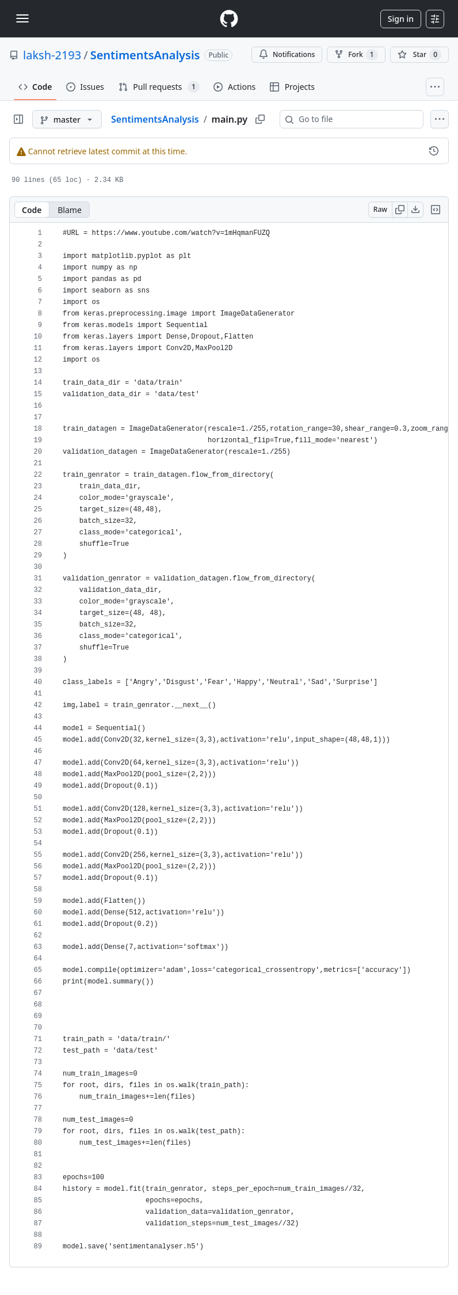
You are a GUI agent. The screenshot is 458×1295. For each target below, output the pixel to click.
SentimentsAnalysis (145, 55)
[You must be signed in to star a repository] (419, 55)
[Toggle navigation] (22, 18)
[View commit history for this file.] (434, 151)
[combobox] (356, 119)
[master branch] (67, 119)
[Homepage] (229, 18)
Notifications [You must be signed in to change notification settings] (287, 54)
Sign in (401, 18)
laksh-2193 (52, 55)
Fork (355, 54)
